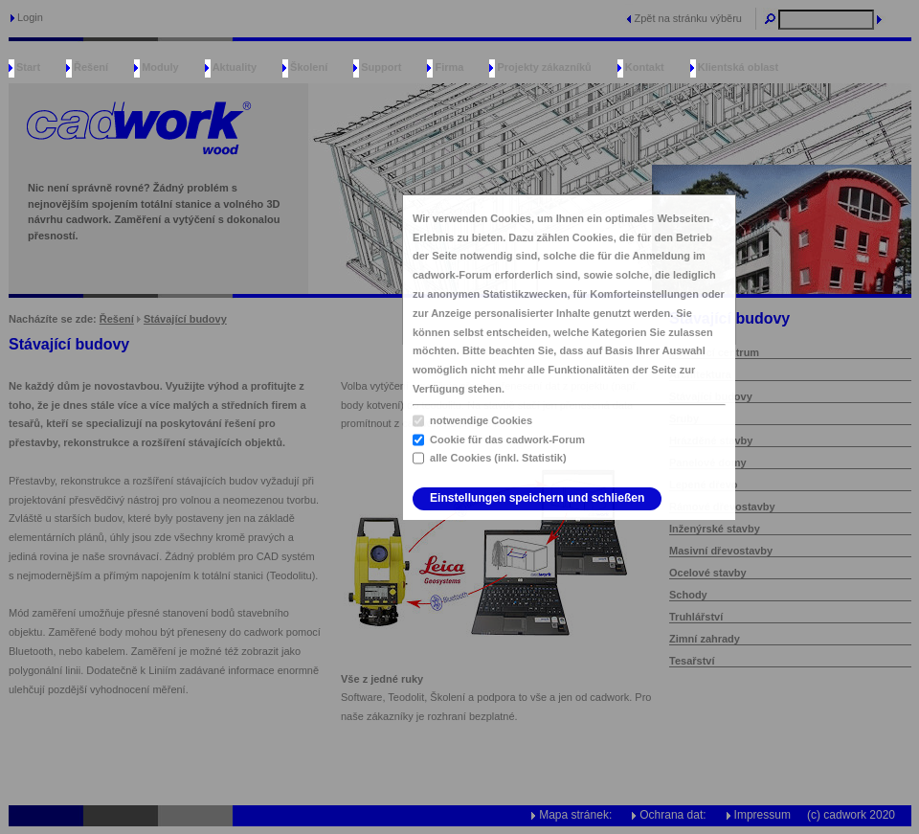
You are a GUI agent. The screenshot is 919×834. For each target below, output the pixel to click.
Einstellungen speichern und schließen (537, 498)
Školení (308, 67)
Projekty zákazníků (544, 67)
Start (28, 67)
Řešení (91, 67)
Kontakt (644, 67)
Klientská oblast (738, 67)
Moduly (160, 67)
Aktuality (235, 67)
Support (381, 67)
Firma (449, 67)
